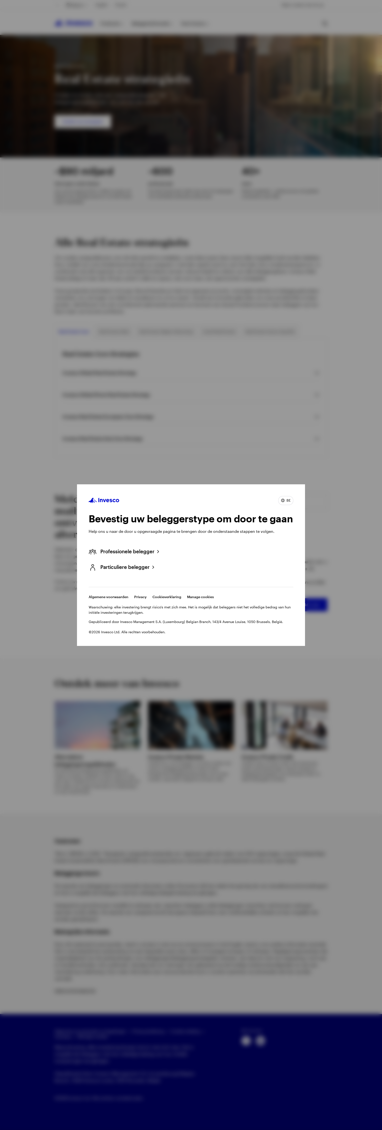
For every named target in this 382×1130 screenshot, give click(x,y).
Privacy (140, 597)
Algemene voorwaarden (108, 597)
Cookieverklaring (167, 597)
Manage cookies (200, 597)
